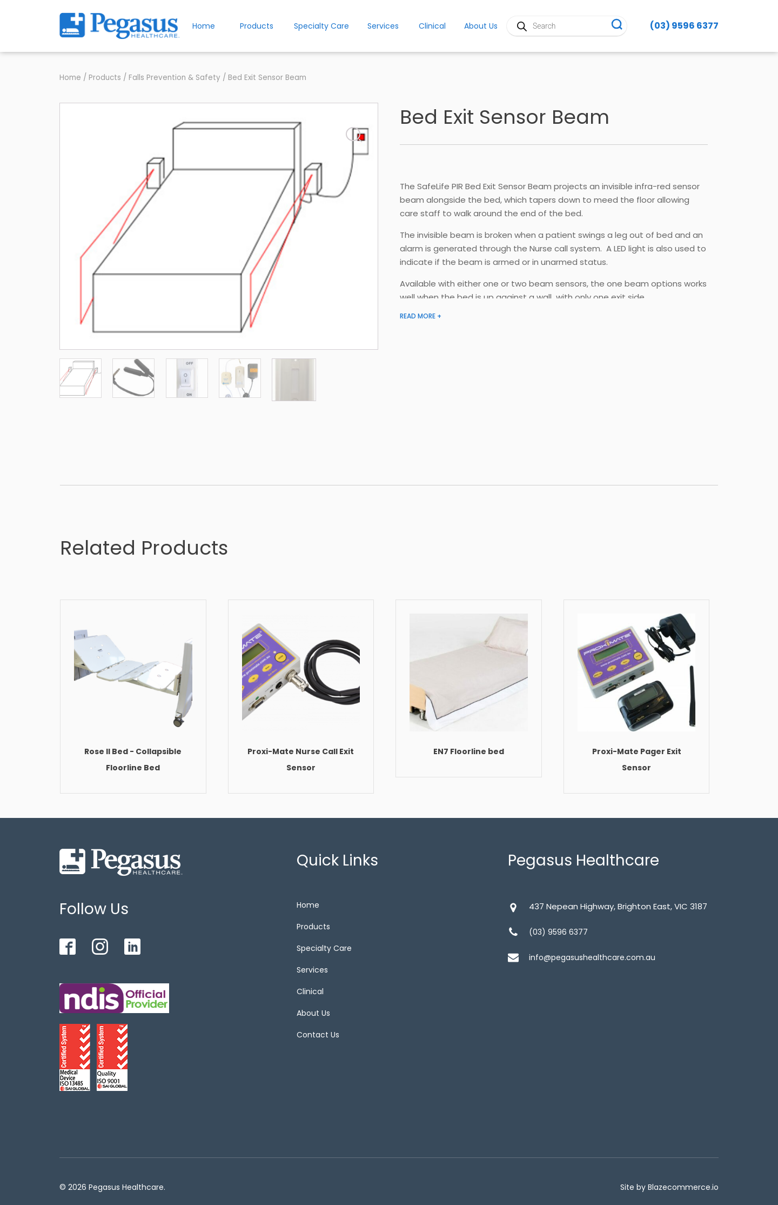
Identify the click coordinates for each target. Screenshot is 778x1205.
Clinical (432, 26)
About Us (313, 1013)
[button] (350, 132)
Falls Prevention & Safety (174, 77)
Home (70, 77)
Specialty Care (321, 26)
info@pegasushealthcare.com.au (592, 957)
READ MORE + (420, 316)
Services (383, 26)
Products (256, 26)
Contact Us (318, 1034)
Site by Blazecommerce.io (669, 1187)
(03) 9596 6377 (684, 25)
